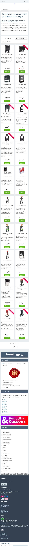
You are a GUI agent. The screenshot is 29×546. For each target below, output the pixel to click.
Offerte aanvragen (4, 512)
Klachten (2, 509)
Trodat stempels (3, 533)
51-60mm (4, 406)
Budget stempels (6, 432)
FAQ (3, 471)
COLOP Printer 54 (21, 260)
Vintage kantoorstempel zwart (22, 289)
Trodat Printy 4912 (22, 54)
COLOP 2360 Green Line (22, 233)
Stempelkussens (6, 457)
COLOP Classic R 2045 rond (7, 205)
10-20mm (4, 399)
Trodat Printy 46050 (7, 176)
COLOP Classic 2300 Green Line (7, 234)
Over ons (2, 504)
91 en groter (5, 412)
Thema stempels (6, 444)
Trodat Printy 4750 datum (7, 54)
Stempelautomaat (7, 436)
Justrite (4, 450)
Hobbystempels (6, 465)
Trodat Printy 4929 (22, 84)
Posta (4, 452)
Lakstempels (5, 462)
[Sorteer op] (21, 38)
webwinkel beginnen (16, 543)
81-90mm (4, 411)
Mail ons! (2, 523)
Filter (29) (8, 38)
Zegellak (4, 463)
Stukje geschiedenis (4, 538)
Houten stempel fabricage (5, 535)
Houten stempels (6, 437)
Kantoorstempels (6, 442)
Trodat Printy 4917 (7, 84)
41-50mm (4, 404)
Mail (3, 363)
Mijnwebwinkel (25, 543)
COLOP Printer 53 (7, 288)
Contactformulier (4, 493)
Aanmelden (4, 484)
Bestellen (7, 71)
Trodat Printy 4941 (7, 113)
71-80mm (4, 409)
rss (12, 543)
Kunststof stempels (7, 439)
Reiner (4, 449)
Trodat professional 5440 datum (21, 143)
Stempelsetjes (6, 466)
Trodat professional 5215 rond (21, 114)
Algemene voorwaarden (5, 505)
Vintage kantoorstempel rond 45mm (7, 319)
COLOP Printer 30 (21, 176)
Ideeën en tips (3, 510)
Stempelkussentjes (7, 468)
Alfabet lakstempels (7, 460)
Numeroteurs (5, 441)
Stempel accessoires (7, 458)
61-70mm (4, 407)
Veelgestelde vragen (4, 511)
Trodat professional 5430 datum (7, 143)
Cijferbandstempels (7, 434)
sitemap (11, 543)
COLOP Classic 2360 (7, 260)
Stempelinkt (5, 455)
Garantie (2, 507)
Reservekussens (6, 454)
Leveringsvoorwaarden (5, 506)
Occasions (5, 470)
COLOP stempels (4, 534)
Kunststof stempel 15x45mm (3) (22, 319)
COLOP (4, 447)
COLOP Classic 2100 (22, 205)
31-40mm (4, 403)
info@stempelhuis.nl (6, 491)
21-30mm (4, 401)
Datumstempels (6, 431)
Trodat (4, 445)
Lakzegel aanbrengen (4, 537)
